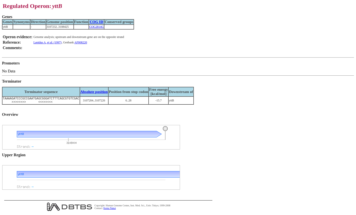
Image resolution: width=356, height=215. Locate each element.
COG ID (96, 22)
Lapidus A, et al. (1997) (47, 42)
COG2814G (96, 27)
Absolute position (94, 92)
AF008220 (80, 42)
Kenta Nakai (109, 209)
